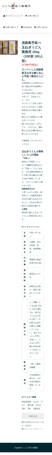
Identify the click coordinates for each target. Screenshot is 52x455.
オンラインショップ (13, 16)
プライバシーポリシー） (33, 429)
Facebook (26, 27)
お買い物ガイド (11, 27)
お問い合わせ (41, 27)
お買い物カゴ (32, 16)
